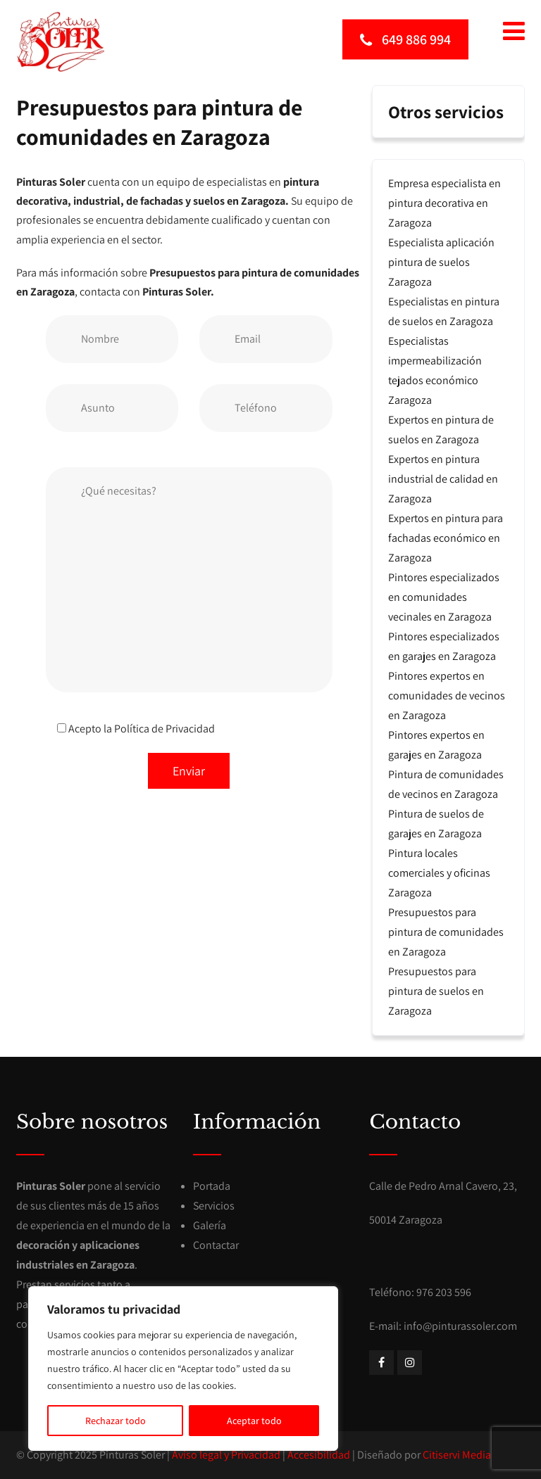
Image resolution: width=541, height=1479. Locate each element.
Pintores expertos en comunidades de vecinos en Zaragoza (446, 695)
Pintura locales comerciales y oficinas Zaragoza (439, 873)
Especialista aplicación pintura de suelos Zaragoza (441, 262)
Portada (211, 1186)
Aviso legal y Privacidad (226, 1454)
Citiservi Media (457, 1454)
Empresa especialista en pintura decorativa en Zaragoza (444, 203)
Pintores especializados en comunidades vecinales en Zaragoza (443, 597)
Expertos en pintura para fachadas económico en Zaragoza (445, 538)
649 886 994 (405, 39)
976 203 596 (443, 1292)
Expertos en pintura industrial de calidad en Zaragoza (443, 479)
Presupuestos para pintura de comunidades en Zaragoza (446, 932)
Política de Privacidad (164, 728)
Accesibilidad (318, 1454)
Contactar (216, 1245)
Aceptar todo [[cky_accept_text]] (254, 1420)
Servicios (214, 1205)
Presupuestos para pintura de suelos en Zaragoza (436, 991)
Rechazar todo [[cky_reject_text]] (115, 1420)
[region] (183, 1368)
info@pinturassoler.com (460, 1326)
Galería (209, 1225)
